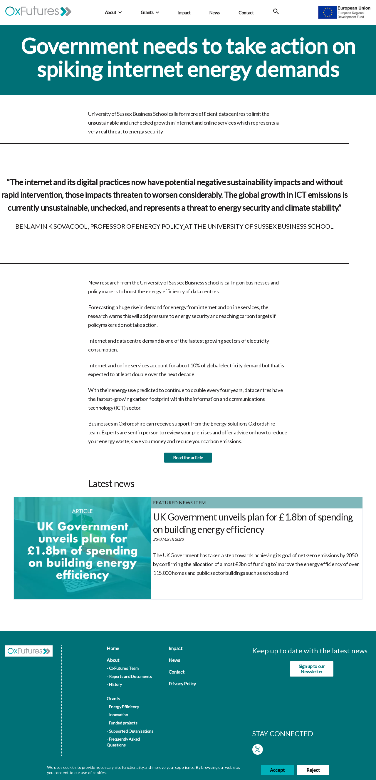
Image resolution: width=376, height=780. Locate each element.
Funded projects (123, 722)
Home (113, 648)
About (110, 12)
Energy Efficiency (124, 706)
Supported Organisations (131, 731)
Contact (246, 12)
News (214, 12)
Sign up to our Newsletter (312, 668)
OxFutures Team (124, 668)
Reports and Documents (130, 676)
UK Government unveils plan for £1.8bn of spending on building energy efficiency (253, 526)
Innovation (118, 714)
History (115, 684)
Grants (147, 12)
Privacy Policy (182, 683)
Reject (313, 770)
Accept (277, 770)
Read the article (188, 460)
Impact (184, 12)
